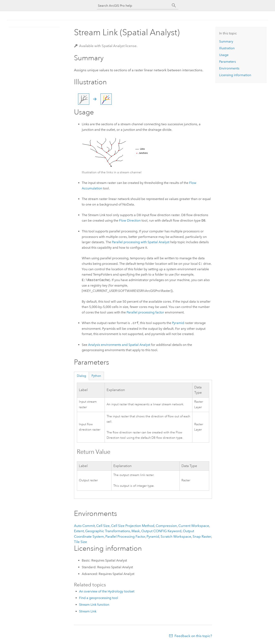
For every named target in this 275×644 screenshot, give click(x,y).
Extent (79, 531)
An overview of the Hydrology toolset (106, 591)
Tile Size (80, 542)
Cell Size (103, 526)
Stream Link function (94, 605)
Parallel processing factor (145, 312)
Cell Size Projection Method (132, 526)
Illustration (227, 48)
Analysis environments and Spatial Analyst (119, 345)
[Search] (174, 5)
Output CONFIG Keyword (161, 531)
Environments (229, 68)
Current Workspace (193, 526)
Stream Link (87, 611)
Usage (224, 55)
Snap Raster (202, 536)
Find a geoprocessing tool (98, 598)
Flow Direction (130, 221)
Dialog (81, 376)
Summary (226, 41)
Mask (135, 531)
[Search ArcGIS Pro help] (133, 5)
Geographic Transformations (107, 531)
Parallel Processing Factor (125, 536)
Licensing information (235, 75)
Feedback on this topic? (193, 636)
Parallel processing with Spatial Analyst (140, 242)
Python (96, 376)
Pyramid (178, 323)
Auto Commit (84, 526)
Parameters (227, 62)
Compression (166, 526)
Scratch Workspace (176, 536)
